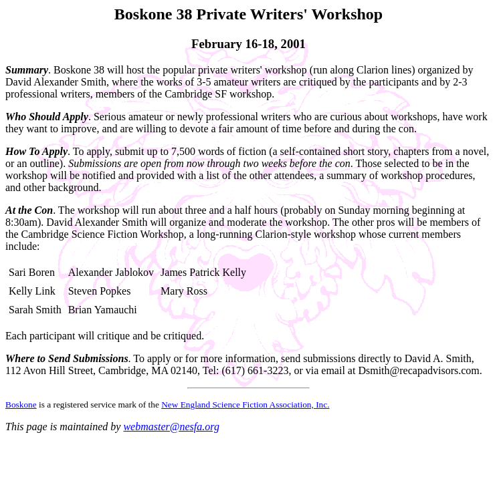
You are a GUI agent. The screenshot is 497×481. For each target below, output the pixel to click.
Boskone (21, 404)
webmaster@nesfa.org (171, 426)
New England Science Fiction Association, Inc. (245, 404)
